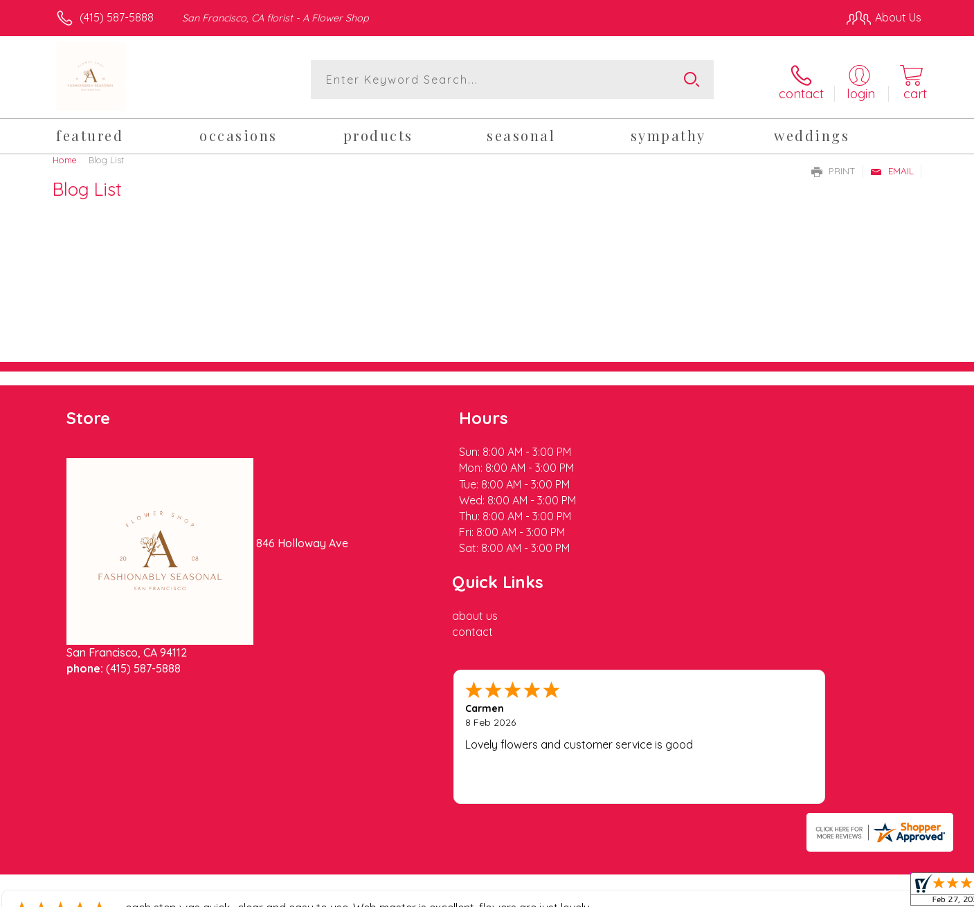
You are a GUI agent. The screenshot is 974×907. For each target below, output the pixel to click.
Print (833, 168)
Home (65, 157)
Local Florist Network (798, 893)
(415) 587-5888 (117, 17)
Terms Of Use (618, 893)
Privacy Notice (700, 893)
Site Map (884, 893)
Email (892, 168)
